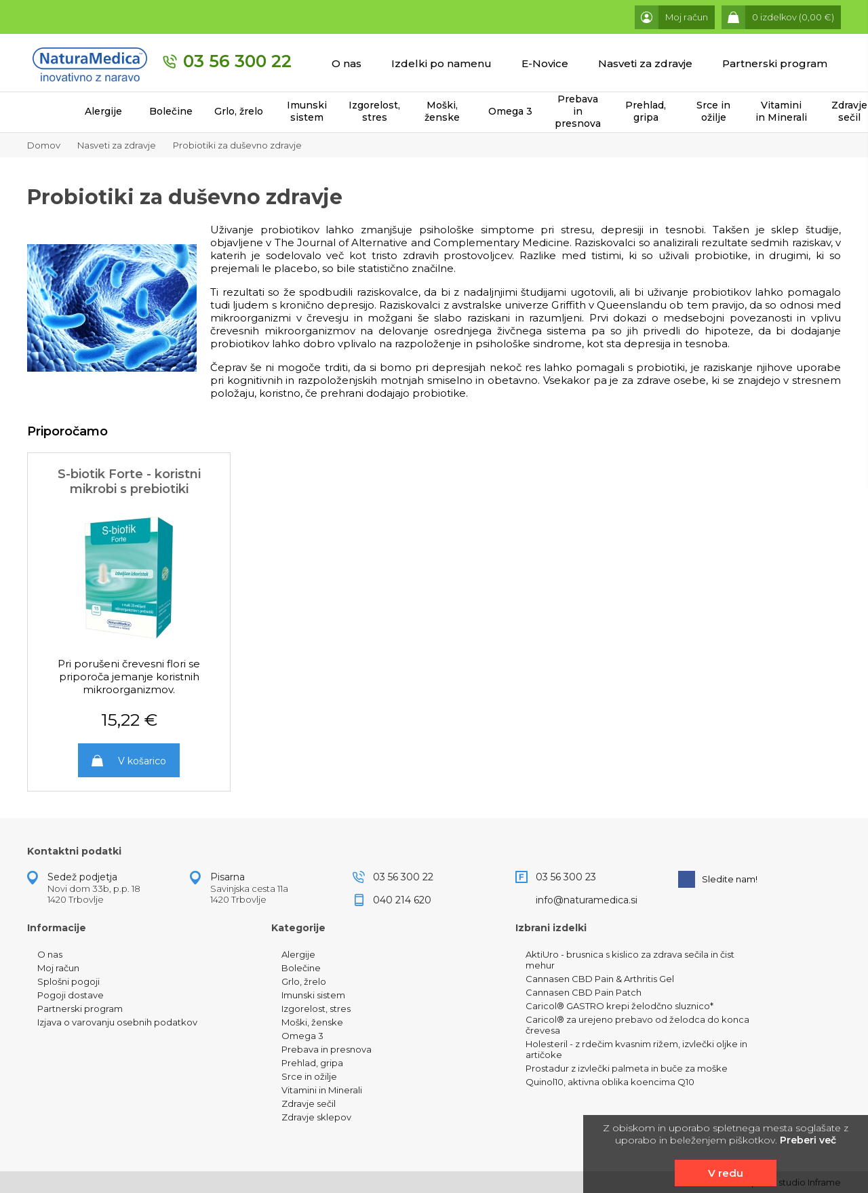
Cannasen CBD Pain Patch (584, 992)
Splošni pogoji (68, 981)
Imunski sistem (307, 111)
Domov (43, 145)
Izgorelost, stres (374, 111)
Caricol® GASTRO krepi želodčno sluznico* (619, 1005)
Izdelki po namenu (441, 63)
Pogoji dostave (70, 995)
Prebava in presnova (578, 111)
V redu (725, 1173)
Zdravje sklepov (316, 1117)
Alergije (103, 111)
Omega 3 (510, 111)
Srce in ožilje (713, 111)
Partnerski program (774, 63)
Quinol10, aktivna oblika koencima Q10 (610, 1081)
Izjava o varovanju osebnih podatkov (117, 1022)
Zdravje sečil (308, 1103)
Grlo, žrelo (238, 111)
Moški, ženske (442, 111)
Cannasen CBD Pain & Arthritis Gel (600, 978)
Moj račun (58, 967)
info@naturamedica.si (586, 900)
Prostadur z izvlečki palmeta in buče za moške (627, 1068)
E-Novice (544, 63)
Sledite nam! (717, 879)
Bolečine (171, 111)
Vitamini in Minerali (781, 111)
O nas (346, 63)
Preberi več (808, 1140)
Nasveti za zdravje (645, 63)
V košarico (142, 761)
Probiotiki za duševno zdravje (237, 145)
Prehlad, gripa (645, 111)
